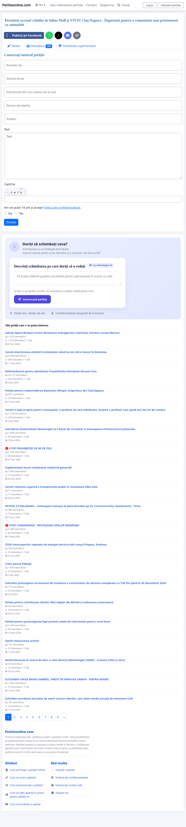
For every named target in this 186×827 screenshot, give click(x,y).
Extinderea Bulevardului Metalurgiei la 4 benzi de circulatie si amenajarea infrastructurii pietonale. (70, 429)
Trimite (11, 222)
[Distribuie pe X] (58, 35)
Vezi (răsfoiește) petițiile (66, 5)
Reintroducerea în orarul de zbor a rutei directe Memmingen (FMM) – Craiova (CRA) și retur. (65, 660)
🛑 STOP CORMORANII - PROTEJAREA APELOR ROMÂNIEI (42, 525)
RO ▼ (40, 5)
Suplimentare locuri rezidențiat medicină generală (38, 467)
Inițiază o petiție (171, 5)
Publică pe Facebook (23, 35)
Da (10, 213)
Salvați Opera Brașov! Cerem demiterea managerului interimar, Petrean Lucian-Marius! (62, 333)
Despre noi (107, 5)
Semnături (39, 46)
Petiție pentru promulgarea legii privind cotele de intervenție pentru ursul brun (57, 621)
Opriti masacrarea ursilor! (22, 640)
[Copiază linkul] (77, 35)
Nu (21, 213)
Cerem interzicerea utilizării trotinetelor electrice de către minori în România (56, 352)
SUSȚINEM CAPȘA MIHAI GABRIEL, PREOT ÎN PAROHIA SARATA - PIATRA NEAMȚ (57, 679)
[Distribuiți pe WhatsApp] (49, 35)
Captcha (9, 184)
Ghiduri (11, 763)
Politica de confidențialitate (61, 208)
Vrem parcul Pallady (18, 563)
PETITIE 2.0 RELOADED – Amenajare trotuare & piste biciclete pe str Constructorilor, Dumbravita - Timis (73, 506)
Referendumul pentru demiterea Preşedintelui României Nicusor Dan (51, 371)
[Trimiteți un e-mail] (68, 35)
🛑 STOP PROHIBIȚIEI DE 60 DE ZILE (28, 448)
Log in (149, 5)
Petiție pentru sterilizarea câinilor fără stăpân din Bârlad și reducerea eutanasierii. (59, 602)
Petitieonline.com (16, 5)
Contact (91, 5)
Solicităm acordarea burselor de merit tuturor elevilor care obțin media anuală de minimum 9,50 (69, 698)
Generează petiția (32, 299)
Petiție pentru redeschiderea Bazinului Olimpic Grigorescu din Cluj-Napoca (54, 390)
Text (7, 129)
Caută (123, 5)
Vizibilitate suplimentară (77, 46)
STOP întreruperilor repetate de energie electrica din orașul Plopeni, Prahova (56, 544)
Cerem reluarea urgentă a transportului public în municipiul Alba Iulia (51, 487)
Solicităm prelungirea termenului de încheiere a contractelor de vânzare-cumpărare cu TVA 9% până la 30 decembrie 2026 (85, 583)
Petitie (13, 46)
